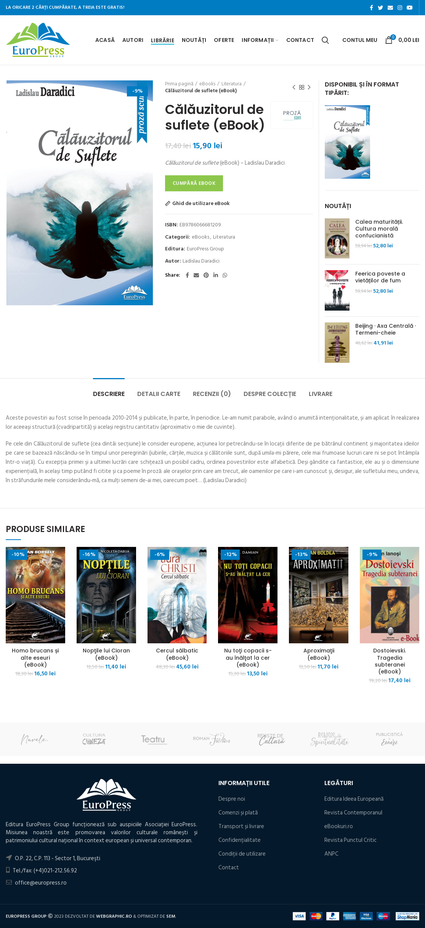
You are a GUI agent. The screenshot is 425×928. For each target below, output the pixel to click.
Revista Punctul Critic (350, 840)
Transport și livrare (241, 826)
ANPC (331, 854)
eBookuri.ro (338, 826)
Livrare (320, 393)
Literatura (231, 83)
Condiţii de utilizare (242, 854)
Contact (228, 867)
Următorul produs (309, 87)
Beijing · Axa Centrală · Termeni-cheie (385, 329)
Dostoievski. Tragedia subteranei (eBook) (389, 661)
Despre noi (231, 799)
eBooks (207, 83)
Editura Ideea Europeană (353, 799)
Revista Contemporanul (353, 812)
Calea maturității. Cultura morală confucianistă (379, 228)
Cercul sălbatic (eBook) (177, 654)
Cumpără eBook (194, 183)
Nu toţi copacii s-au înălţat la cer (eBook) (248, 657)
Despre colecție (270, 393)
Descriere (109, 393)
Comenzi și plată (238, 812)
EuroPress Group (205, 249)
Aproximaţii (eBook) (318, 654)
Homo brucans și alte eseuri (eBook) (35, 657)
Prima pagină (179, 83)
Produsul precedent (294, 87)
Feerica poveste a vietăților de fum (380, 277)
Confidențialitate (239, 840)
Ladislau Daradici (201, 261)
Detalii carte (158, 393)
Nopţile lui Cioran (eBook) (106, 654)
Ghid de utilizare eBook (200, 203)
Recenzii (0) (212, 393)
